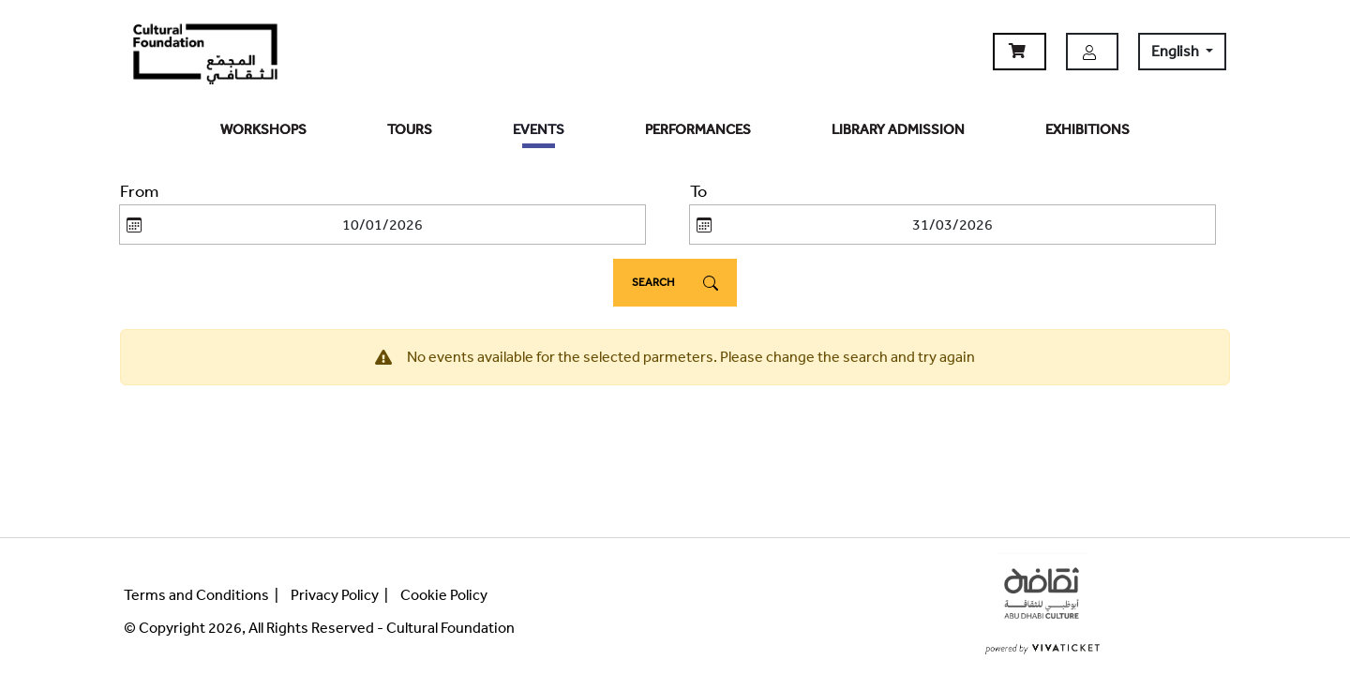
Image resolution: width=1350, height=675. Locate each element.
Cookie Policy (444, 595)
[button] (1019, 51)
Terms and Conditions (196, 595)
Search (675, 283)
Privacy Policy (335, 595)
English (1176, 51)
